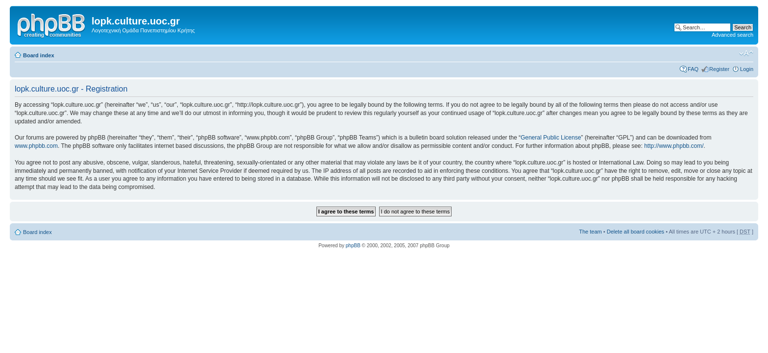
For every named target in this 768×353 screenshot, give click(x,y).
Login (746, 69)
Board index (38, 55)
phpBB (353, 245)
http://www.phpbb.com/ (673, 145)
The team (590, 232)
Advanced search (732, 35)
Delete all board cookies (635, 232)
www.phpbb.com (36, 145)
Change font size (746, 53)
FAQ (693, 69)
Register (719, 69)
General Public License (551, 137)
